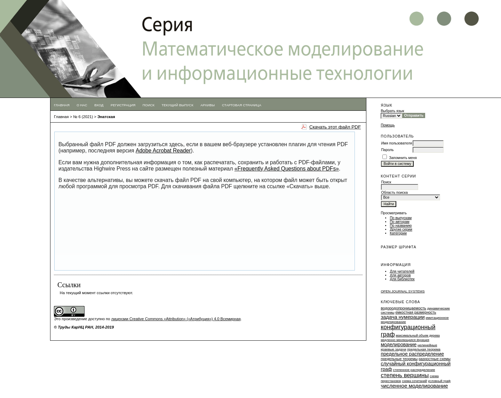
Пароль (387, 150)
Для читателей (402, 271)
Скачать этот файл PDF (335, 127)
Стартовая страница (241, 105)
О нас (82, 105)
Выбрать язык (392, 111)
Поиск (148, 105)
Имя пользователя (396, 143)
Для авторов (400, 275)
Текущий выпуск (177, 105)
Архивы (207, 105)
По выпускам (401, 218)
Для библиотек (402, 279)
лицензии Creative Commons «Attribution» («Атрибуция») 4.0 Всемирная (176, 319)
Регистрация (123, 105)
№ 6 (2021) (83, 117)
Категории (398, 233)
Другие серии (401, 229)
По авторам (399, 222)
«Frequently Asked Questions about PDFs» (286, 169)
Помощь (388, 125)
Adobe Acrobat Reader (163, 151)
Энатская (106, 117)
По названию (401, 225)
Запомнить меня (403, 158)
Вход (98, 105)
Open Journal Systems (402, 291)
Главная (62, 105)
